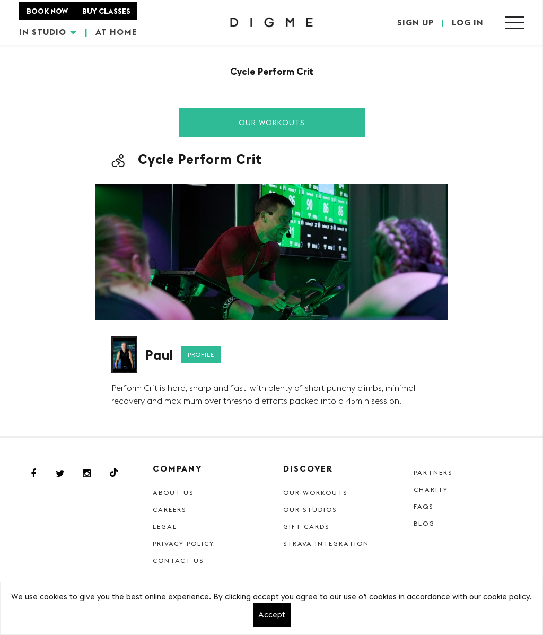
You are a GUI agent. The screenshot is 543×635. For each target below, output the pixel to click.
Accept (271, 615)
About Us (173, 493)
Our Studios (310, 510)
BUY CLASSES (106, 11)
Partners (433, 472)
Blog (424, 523)
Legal (165, 526)
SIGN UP (415, 22)
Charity (431, 489)
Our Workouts (272, 122)
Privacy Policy (183, 543)
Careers (169, 510)
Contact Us (178, 560)
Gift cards (306, 526)
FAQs (423, 506)
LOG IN (468, 22)
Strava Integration (326, 543)
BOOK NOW (47, 11)
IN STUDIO (47, 32)
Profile (201, 355)
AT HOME (116, 32)
